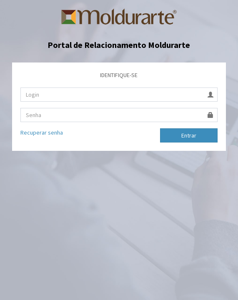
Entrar (188, 135)
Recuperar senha (41, 132)
